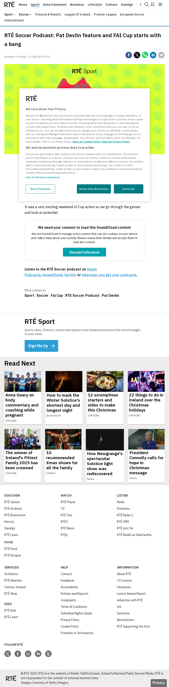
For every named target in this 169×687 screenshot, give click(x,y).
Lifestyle (95, 5)
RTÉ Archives (13, 509)
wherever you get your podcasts (109, 275)
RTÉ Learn (11, 535)
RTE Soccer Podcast (82, 295)
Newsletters (125, 620)
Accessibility (69, 587)
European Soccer (132, 14)
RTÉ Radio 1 (125, 515)
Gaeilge (127, 5)
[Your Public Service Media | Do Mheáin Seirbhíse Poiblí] (10, 678)
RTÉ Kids (10, 610)
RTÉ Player (68, 502)
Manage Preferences (84, 252)
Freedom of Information (77, 633)
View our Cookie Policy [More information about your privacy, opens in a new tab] (86, 141)
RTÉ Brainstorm (14, 515)
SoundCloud (52, 275)
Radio (121, 502)
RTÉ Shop (10, 594)
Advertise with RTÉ (130, 600)
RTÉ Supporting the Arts (133, 626)
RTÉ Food (10, 549)
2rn (119, 607)
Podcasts (123, 509)
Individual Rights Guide (76, 613)
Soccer (24, 14)
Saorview (123, 613)
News (23, 5)
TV (63, 509)
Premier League (105, 14)
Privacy (159, 682)
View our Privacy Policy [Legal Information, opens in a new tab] (115, 141)
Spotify (70, 275)
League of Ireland (77, 14)
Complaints (68, 600)
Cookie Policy (70, 626)
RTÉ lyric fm (125, 528)
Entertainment (55, 5)
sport (8, 14)
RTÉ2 (64, 522)
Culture (111, 5)
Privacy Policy (70, 620)
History (9, 522)
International (14, 20)
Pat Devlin (110, 295)
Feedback (67, 580)
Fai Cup (57, 295)
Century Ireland (15, 587)
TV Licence (124, 580)
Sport (35, 5)
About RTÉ (124, 574)
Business (77, 5)
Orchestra (11, 574)
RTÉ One (66, 515)
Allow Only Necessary (93, 188)
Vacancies (124, 587)
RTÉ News (67, 528)
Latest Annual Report (131, 594)
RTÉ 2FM (123, 522)
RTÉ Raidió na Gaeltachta (134, 535)
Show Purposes (40, 188)
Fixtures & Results (48, 14)
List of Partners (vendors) (43, 177)
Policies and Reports (74, 594)
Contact (66, 574)
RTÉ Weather (13, 580)
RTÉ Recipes (12, 555)
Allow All (128, 188)
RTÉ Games (12, 502)
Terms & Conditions (74, 607)
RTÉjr (64, 535)
